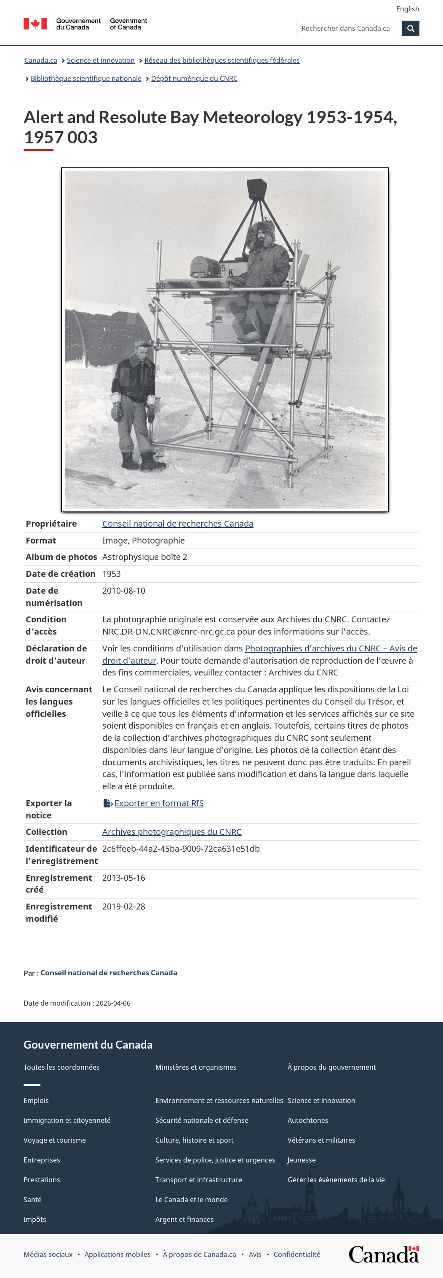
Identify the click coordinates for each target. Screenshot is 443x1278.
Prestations (42, 1179)
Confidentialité (297, 1254)
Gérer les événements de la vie (336, 1179)
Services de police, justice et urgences (215, 1160)
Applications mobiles (118, 1254)
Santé (33, 1199)
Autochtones (308, 1120)
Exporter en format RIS (154, 803)
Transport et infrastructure (198, 1179)
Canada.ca (40, 60)
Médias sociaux (48, 1254)
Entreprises (42, 1160)
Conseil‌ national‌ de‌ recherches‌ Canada (178, 523)
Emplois (36, 1100)
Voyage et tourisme (55, 1140)
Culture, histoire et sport (194, 1140)
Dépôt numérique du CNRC (194, 78)
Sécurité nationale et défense (201, 1120)
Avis (255, 1254)
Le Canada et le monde (191, 1199)
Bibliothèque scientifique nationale (86, 78)
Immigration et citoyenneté (67, 1120)
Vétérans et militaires (321, 1140)
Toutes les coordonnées (62, 1067)
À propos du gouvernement (332, 1067)
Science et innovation (101, 60)
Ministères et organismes (196, 1067)
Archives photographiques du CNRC (172, 831)
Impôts (35, 1219)
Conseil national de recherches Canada (108, 972)
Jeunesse (302, 1160)
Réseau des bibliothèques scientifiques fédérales (222, 60)
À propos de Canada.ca (199, 1254)
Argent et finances (184, 1219)
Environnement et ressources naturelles (219, 1100)
